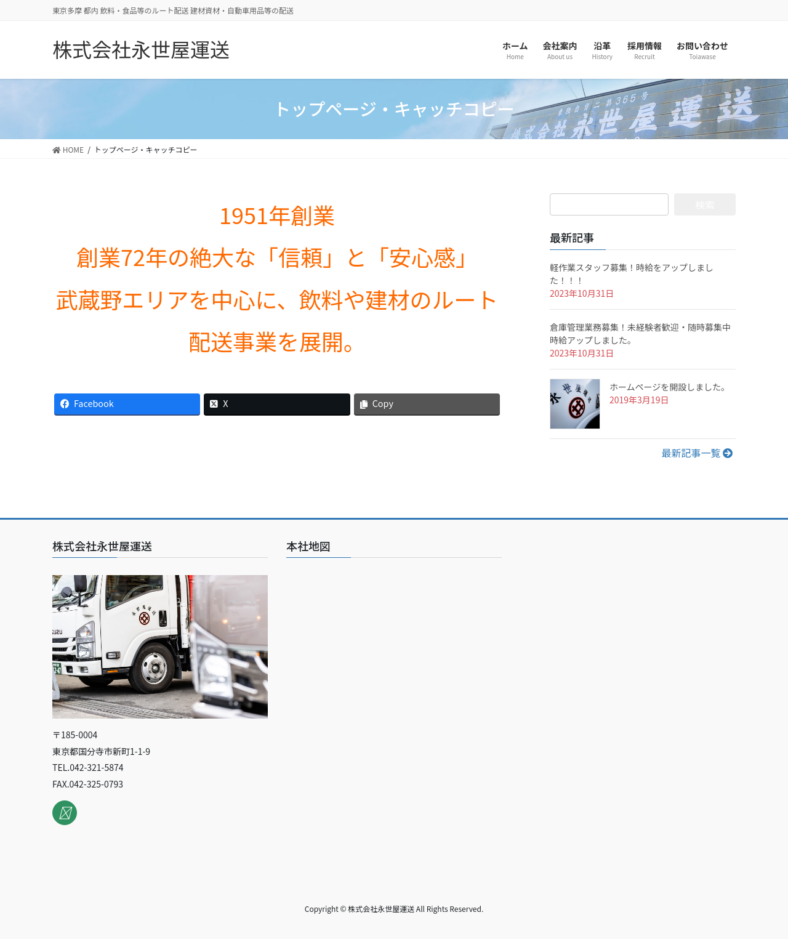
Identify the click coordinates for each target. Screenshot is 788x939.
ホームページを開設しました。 (669, 387)
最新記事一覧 (697, 452)
